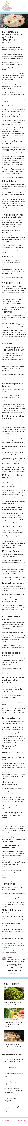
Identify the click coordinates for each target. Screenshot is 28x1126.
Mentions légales (11, 1122)
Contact (19, 1122)
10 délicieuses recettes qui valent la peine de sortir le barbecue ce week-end (12, 1108)
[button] (20, 6)
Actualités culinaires (10, 943)
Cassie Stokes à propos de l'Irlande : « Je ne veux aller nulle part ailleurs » (13, 1090)
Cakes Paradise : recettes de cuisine (15, 1120)
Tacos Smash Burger (10, 1067)
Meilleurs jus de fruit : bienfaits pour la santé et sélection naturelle (13, 1024)
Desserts (19, 943)
